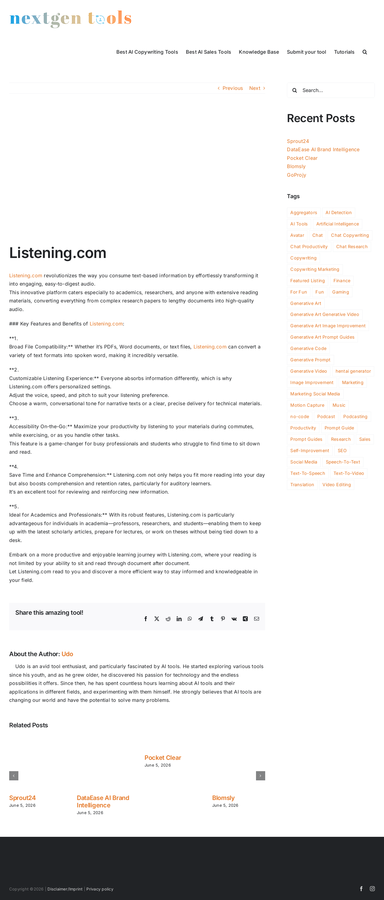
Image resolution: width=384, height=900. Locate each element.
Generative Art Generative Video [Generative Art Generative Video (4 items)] (324, 314)
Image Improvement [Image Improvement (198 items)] (311, 382)
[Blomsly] (238, 739)
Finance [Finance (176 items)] (342, 280)
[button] (365, 51)
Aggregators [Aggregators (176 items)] (303, 212)
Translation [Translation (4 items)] (302, 484)
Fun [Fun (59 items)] (319, 291)
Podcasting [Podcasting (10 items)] (355, 416)
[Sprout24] (35, 739)
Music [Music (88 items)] (339, 405)
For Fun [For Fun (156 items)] (298, 291)
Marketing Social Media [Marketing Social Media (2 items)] (315, 393)
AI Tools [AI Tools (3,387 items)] (299, 223)
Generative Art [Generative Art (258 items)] (305, 303)
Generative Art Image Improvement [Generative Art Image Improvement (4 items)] (328, 325)
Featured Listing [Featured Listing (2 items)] (307, 280)
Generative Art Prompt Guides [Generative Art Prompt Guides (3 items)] (322, 337)
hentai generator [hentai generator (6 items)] (353, 371)
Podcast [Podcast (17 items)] (326, 416)
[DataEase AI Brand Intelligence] (103, 739)
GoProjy (296, 175)
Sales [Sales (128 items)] (365, 439)
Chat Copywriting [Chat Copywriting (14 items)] (350, 235)
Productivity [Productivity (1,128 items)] (303, 427)
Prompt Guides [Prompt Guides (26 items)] (306, 439)
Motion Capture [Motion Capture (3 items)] (307, 405)
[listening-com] (137, 173)
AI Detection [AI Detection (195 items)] (339, 212)
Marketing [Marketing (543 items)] (352, 382)
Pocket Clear (163, 757)
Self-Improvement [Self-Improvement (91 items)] (309, 450)
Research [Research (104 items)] (341, 439)
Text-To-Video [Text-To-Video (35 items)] (348, 473)
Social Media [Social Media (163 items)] (303, 461)
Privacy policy (99, 889)
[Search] (294, 90)
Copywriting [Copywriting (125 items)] (303, 257)
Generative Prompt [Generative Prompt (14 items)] (310, 359)
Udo (67, 654)
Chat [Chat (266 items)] (317, 235)
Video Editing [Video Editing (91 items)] (336, 484)
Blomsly (223, 798)
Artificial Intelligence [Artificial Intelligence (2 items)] (337, 223)
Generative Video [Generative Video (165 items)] (308, 371)
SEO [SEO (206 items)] (342, 450)
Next (254, 88)
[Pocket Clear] (171, 739)
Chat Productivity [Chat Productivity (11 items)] (309, 246)
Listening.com (25, 275)
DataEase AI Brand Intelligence (103, 801)
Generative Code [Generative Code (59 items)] (308, 348)
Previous (233, 88)
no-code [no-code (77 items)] (299, 416)
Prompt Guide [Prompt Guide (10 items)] (339, 427)
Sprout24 (22, 798)
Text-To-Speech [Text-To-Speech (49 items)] (307, 473)
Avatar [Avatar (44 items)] (297, 235)
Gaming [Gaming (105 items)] (340, 291)
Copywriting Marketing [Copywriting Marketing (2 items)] (314, 269)
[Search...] (331, 90)
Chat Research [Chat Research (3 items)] (352, 246)
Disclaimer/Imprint (64, 889)
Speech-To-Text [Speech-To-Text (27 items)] (343, 461)
